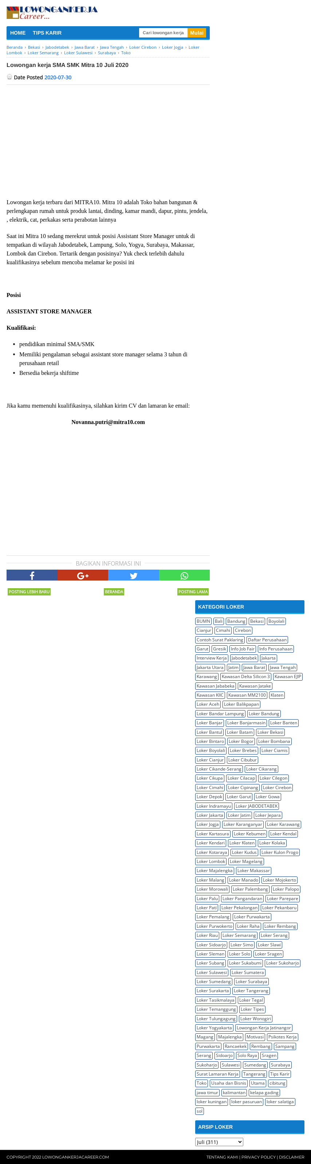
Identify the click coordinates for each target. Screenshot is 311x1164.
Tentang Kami (222, 1157)
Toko (201, 1083)
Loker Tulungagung (216, 1018)
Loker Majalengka (215, 870)
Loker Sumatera (248, 972)
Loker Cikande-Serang (219, 769)
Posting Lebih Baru (29, 591)
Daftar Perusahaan (267, 640)
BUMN (203, 621)
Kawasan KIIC (210, 695)
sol (199, 1111)
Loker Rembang (280, 926)
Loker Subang (210, 963)
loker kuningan (212, 1101)
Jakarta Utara (210, 667)
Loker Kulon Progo (279, 852)
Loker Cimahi (210, 787)
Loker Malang (210, 880)
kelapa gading (264, 1092)
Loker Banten (283, 723)
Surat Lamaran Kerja (218, 1074)
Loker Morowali (212, 889)
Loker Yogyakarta (214, 1028)
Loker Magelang (246, 861)
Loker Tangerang (251, 990)
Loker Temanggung (216, 1009)
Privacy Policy (258, 1157)
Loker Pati (207, 907)
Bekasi (257, 621)
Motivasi (255, 1037)
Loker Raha (248, 926)
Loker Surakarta (213, 990)
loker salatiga (280, 1101)
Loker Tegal (251, 1000)
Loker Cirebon (277, 787)
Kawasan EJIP (288, 676)
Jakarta (268, 658)
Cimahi (223, 630)
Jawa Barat (254, 667)
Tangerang (254, 1074)
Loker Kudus (244, 852)
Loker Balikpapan (241, 704)
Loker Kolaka (272, 843)
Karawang (207, 676)
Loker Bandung (264, 713)
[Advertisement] (108, 139)
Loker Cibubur (242, 760)
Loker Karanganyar (243, 824)
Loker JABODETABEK (256, 806)
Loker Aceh (208, 704)
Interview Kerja (212, 658)
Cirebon (243, 630)
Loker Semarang (239, 935)
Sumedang (255, 1065)
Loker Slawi (269, 945)
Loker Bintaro (210, 741)
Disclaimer (291, 1157)
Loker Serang (274, 935)
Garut (202, 649)
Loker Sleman (210, 954)
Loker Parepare (282, 898)
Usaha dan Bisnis (228, 1083)
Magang (205, 1037)
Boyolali (276, 621)
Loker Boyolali (211, 750)
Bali (219, 621)
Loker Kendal (283, 834)
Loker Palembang (250, 889)
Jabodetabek (244, 658)
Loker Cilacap (241, 778)
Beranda (114, 591)
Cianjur (204, 630)
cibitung (277, 1083)
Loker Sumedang (214, 981)
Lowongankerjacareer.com (75, 1157)
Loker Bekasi (270, 732)
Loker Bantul (209, 732)
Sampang (285, 1046)
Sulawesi (231, 1065)
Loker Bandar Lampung (220, 713)
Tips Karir (280, 1074)
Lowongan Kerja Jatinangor (264, 1028)
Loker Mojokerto (279, 880)
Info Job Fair (243, 649)
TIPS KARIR (47, 33)
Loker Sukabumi (245, 963)
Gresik (219, 649)
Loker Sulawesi (212, 972)
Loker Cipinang (243, 787)
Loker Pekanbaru (279, 907)
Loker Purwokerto (214, 926)
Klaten (277, 695)
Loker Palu (207, 898)
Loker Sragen (268, 954)
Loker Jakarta (210, 815)
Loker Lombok (211, 861)
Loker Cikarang (261, 769)
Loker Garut (239, 796)
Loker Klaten (242, 843)
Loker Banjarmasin (246, 723)
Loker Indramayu (214, 806)
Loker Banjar (210, 723)
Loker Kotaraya (212, 852)
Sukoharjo (207, 1065)
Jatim (233, 667)
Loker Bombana (274, 741)
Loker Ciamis (274, 750)
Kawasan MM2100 (247, 695)
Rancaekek (236, 1046)
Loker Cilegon (273, 778)
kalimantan (234, 1092)
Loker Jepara (268, 815)
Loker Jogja (208, 824)
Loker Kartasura (213, 834)
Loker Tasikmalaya (216, 1000)
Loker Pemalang (213, 917)
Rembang (261, 1046)
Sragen (269, 1055)
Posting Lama (193, 591)
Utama (258, 1083)
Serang (204, 1055)
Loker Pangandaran (242, 898)
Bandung (236, 621)
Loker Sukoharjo (282, 963)
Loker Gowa (268, 796)
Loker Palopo (286, 889)
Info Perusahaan (275, 649)
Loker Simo (242, 945)
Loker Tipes (252, 1009)
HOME (17, 33)
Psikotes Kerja (282, 1037)
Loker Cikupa (210, 778)
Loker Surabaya (251, 981)
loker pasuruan (246, 1101)
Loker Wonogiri (255, 1018)
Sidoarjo (224, 1055)
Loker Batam (240, 732)
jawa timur (207, 1092)
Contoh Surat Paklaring (220, 640)
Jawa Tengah (283, 667)
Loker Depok (209, 796)
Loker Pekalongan (239, 907)
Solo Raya (247, 1055)
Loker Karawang (283, 824)
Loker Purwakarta (252, 917)
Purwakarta (208, 1046)
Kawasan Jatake (255, 686)
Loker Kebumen (249, 834)
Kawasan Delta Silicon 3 (246, 676)
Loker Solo (239, 954)
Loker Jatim (239, 815)
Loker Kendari (211, 843)
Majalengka (230, 1037)
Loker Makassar (253, 870)
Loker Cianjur (210, 760)
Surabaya (280, 1065)
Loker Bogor (241, 741)
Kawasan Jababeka (216, 686)
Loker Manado (243, 880)
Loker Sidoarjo (211, 945)
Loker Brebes (243, 750)
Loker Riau (207, 935)
